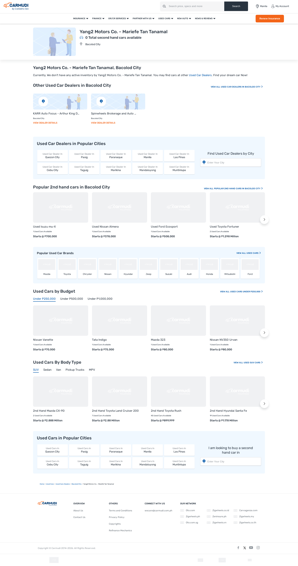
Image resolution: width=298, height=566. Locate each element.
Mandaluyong (147, 168)
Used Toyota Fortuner (224, 226)
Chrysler (87, 274)
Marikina (115, 168)
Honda (209, 274)
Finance (96, 18)
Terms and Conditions (120, 510)
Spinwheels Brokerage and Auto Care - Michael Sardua (114, 113)
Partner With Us (142, 18)
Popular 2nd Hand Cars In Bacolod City (238, 188)
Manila (147, 155)
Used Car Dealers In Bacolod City (242, 87)
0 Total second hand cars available (113, 37)
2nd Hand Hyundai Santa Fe (228, 410)
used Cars (253, 253)
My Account (280, 6)
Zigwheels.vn (216, 522)
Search (236, 6)
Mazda (46, 274)
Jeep (148, 274)
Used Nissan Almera (105, 226)
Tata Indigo (99, 339)
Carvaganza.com (246, 510)
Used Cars (164, 18)
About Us (78, 510)
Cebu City (52, 168)
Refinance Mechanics (120, 530)
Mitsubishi (229, 274)
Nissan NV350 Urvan (223, 339)
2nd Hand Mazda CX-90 (49, 410)
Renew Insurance (269, 18)
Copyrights (115, 524)
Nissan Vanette (43, 339)
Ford (250, 274)
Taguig (84, 168)
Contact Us (79, 517)
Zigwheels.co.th (245, 522)
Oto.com (187, 510)
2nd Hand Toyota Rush (166, 410)
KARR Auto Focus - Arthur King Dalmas (56, 113)
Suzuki (168, 274)
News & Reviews (203, 18)
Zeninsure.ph (216, 516)
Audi (189, 274)
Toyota (67, 274)
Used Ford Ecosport (164, 226)
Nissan (107, 274)
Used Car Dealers (200, 75)
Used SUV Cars (253, 362)
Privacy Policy (116, 517)
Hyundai (128, 274)
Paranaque (115, 155)
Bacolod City (93, 44)
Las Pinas (179, 155)
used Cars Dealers (63, 484)
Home (42, 484)
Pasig (84, 155)
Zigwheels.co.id (218, 510)
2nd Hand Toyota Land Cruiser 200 (115, 410)
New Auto (182, 18)
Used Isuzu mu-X (44, 226)
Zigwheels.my (244, 516)
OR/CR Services (117, 18)
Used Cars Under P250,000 (246, 291)
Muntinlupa (179, 168)
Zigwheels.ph (190, 516)
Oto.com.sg (189, 522)
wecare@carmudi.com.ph (158, 510)
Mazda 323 (158, 339)
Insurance (79, 18)
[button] (264, 219)
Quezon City (52, 155)
